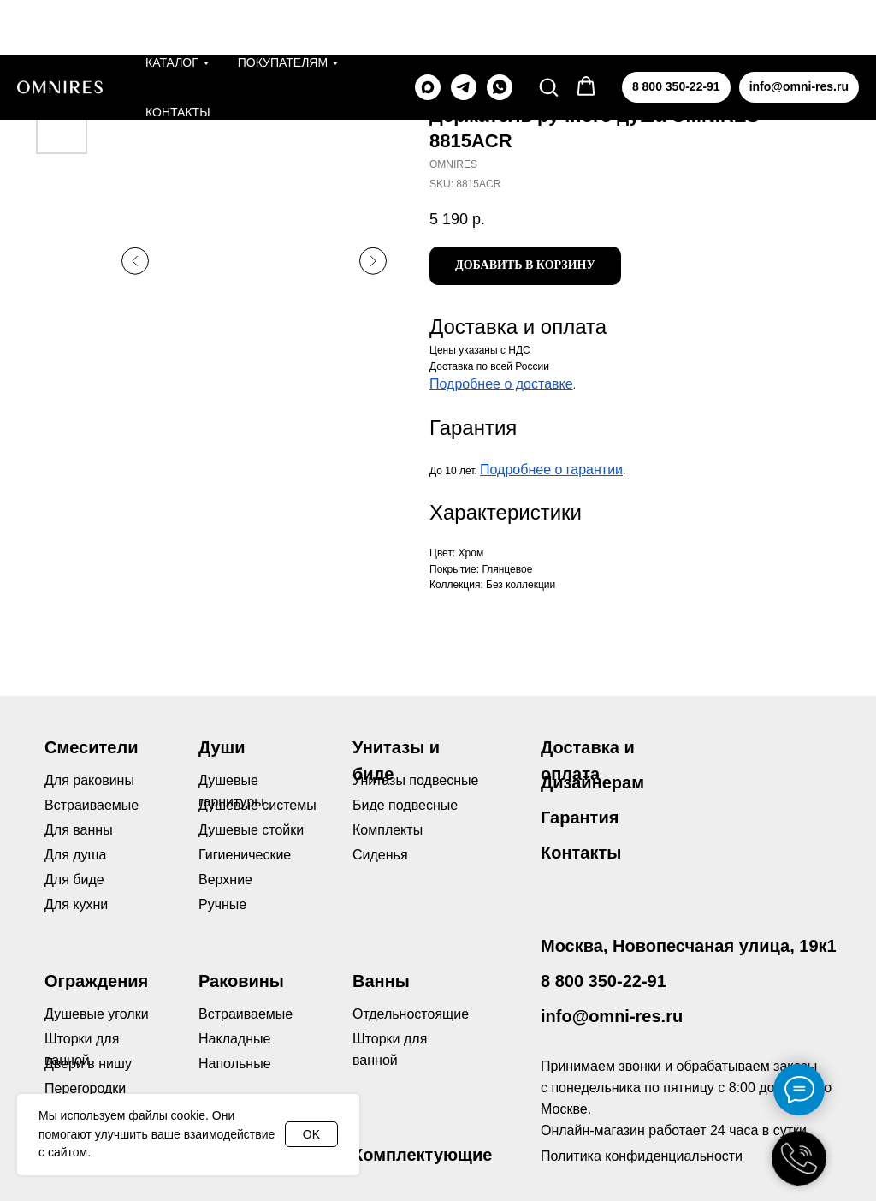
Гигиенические (244, 854)
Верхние (225, 879)
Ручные (222, 904)
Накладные (234, 1039)
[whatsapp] (499, 32)
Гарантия (580, 817)
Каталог (171, 8)
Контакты (177, 57)
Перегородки (85, 1088)
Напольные (234, 1063)
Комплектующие (422, 1154)
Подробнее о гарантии (551, 469)
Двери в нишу (88, 1063)
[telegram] (463, 32)
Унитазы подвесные (415, 780)
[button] (548, 31)
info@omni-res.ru (612, 1016)
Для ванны (78, 830)
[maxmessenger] (428, 32)
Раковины (241, 981)
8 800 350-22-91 (603, 981)
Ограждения (96, 981)
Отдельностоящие (410, 1014)
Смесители (91, 747)
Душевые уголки (96, 1014)
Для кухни (76, 904)
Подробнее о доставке (501, 384)
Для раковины (89, 780)
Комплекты (387, 830)
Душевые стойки (251, 830)
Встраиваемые (245, 1014)
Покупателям (283, 8)
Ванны (381, 981)
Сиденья (380, 854)
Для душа (75, 854)
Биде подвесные (405, 805)
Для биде (74, 879)
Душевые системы (257, 805)
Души (222, 747)
